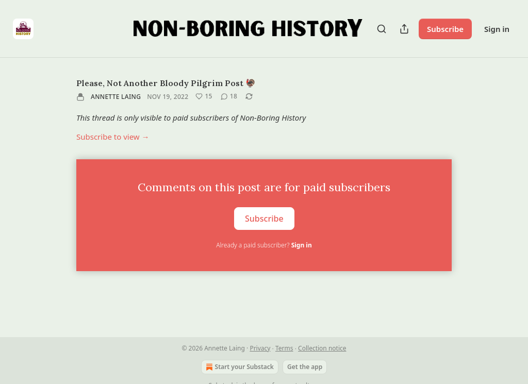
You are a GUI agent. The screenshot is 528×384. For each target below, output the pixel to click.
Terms (284, 348)
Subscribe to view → (113, 136)
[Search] (381, 29)
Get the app (304, 366)
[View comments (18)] (229, 96)
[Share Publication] (404, 29)
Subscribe (445, 29)
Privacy (260, 348)
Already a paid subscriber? (263, 245)
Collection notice (322, 348)
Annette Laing (116, 96)
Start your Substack (239, 367)
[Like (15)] (203, 96)
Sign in (496, 29)
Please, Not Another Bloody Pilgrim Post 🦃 (166, 83)
